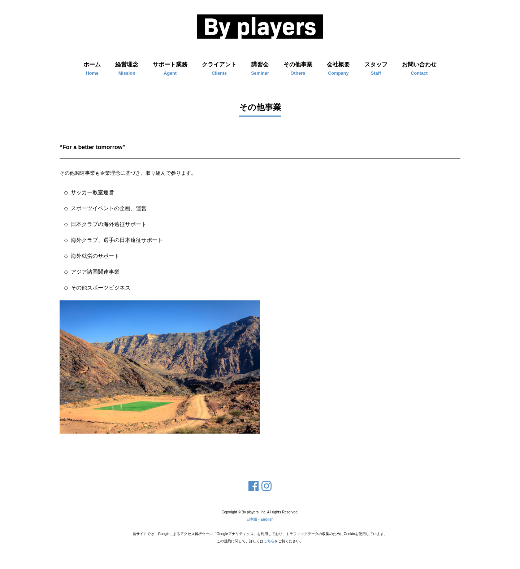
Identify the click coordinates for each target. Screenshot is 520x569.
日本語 (251, 519)
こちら (269, 541)
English (266, 519)
